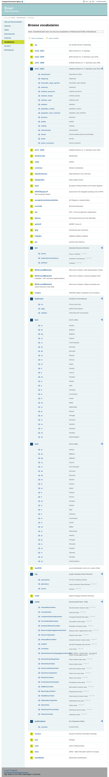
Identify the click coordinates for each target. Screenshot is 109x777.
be (42, 330)
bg (42, 334)
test (36, 740)
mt (42, 403)
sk (42, 433)
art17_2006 (39, 63)
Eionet (13, 17)
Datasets (7, 26)
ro (41, 420)
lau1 (36, 320)
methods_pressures (48, 91)
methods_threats (47, 96)
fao (36, 212)
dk (42, 351)
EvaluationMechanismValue (50, 626)
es (42, 364)
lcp (36, 574)
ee (42, 355)
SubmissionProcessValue (50, 709)
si (41, 428)
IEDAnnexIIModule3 (43, 276)
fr (41, 373)
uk (42, 437)
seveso (38, 734)
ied (36, 248)
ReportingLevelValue (48, 691)
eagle (43, 309)
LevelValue (44, 648)
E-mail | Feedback (10, 770)
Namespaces (9, 50)
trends (43, 139)
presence (44, 117)
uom (37, 746)
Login (86, 1)
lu (41, 394)
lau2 (36, 444)
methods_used (46, 100)
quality (43, 121)
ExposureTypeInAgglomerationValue (53, 630)
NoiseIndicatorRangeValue (50, 659)
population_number (47, 109)
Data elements (9, 34)
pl (41, 411)
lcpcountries (45, 580)
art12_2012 (39, 51)
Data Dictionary (21, 17)
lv (41, 398)
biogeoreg (44, 78)
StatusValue (45, 705)
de (42, 347)
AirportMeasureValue (48, 607)
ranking (43, 126)
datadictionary (41, 174)
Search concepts (54, 38)
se (42, 424)
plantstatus (45, 584)
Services (7, 46)
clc (42, 304)
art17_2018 (39, 150)
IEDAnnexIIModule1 (43, 270)
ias (36, 242)
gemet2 (38, 224)
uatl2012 (44, 313)
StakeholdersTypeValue (49, 700)
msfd (37, 596)
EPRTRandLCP (41, 192)
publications (40, 721)
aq (36, 45)
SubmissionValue (47, 714)
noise (37, 602)
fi (41, 368)
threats (43, 134)
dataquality (39, 180)
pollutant (44, 263)
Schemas (7, 38)
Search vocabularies (37, 38)
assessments (45, 74)
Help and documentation (13, 22)
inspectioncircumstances (49, 258)
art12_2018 (39, 57)
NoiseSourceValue (47, 677)
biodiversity (40, 156)
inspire (38, 293)
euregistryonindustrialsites (46, 200)
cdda (37, 162)
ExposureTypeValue (48, 635)
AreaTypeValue (46, 612)
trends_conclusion (47, 143)
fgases (38, 218)
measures (44, 87)
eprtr (37, 186)
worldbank (39, 758)
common (38, 168)
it (41, 385)
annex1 (43, 253)
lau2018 (38, 568)
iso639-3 (44, 644)
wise (37, 752)
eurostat (38, 206)
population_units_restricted (50, 113)
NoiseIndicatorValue (48, 664)
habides (38, 236)
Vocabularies (9, 42)
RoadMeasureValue (47, 696)
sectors (43, 589)
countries (44, 727)
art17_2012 (39, 69)
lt (41, 390)
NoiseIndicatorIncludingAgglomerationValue (55, 653)
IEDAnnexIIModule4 (43, 284)
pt (41, 415)
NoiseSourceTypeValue (49, 673)
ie (41, 381)
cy (42, 338)
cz (42, 343)
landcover (39, 299)
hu (42, 377)
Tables (6, 30)
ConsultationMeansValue (49, 621)
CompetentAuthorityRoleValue (51, 616)
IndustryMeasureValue (48, 639)
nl (41, 407)
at (41, 325)
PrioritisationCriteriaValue (50, 682)
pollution (44, 104)
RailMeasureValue (47, 687)
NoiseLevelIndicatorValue (50, 668)
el (41, 360)
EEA (13, 1)
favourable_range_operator (50, 83)
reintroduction (46, 130)
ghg (36, 230)
